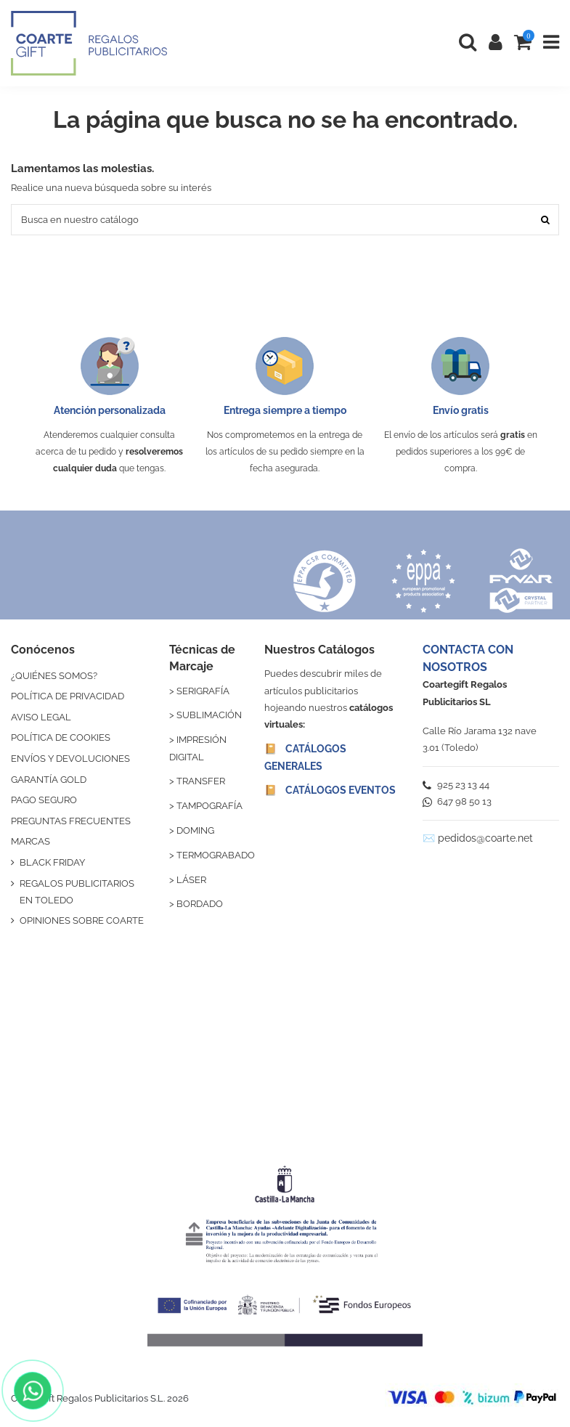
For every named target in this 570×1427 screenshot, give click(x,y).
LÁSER (191, 879)
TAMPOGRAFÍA (209, 805)
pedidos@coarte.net (485, 838)
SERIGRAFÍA (202, 691)
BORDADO (199, 903)
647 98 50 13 (457, 801)
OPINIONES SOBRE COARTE (82, 920)
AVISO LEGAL (41, 717)
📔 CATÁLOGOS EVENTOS (330, 790)
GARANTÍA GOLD (48, 779)
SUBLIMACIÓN (209, 715)
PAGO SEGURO (44, 799)
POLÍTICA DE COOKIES (60, 737)
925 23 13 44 (456, 784)
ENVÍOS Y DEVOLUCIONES (70, 758)
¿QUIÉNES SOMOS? (54, 675)
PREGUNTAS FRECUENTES (71, 821)
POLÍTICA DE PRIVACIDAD (67, 696)
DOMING (195, 830)
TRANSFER (200, 781)
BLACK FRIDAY (52, 862)
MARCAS (30, 841)
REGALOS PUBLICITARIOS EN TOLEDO (77, 892)
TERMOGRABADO (215, 855)
